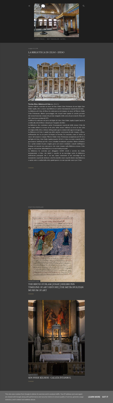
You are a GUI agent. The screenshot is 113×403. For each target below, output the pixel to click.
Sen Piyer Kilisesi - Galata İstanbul (49, 377)
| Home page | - (40, 39)
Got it (105, 397)
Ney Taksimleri (53, 39)
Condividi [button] (31, 167)
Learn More (94, 397)
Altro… (63, 39)
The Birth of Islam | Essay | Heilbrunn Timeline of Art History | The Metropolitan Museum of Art (56, 287)
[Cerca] (83, 5)
